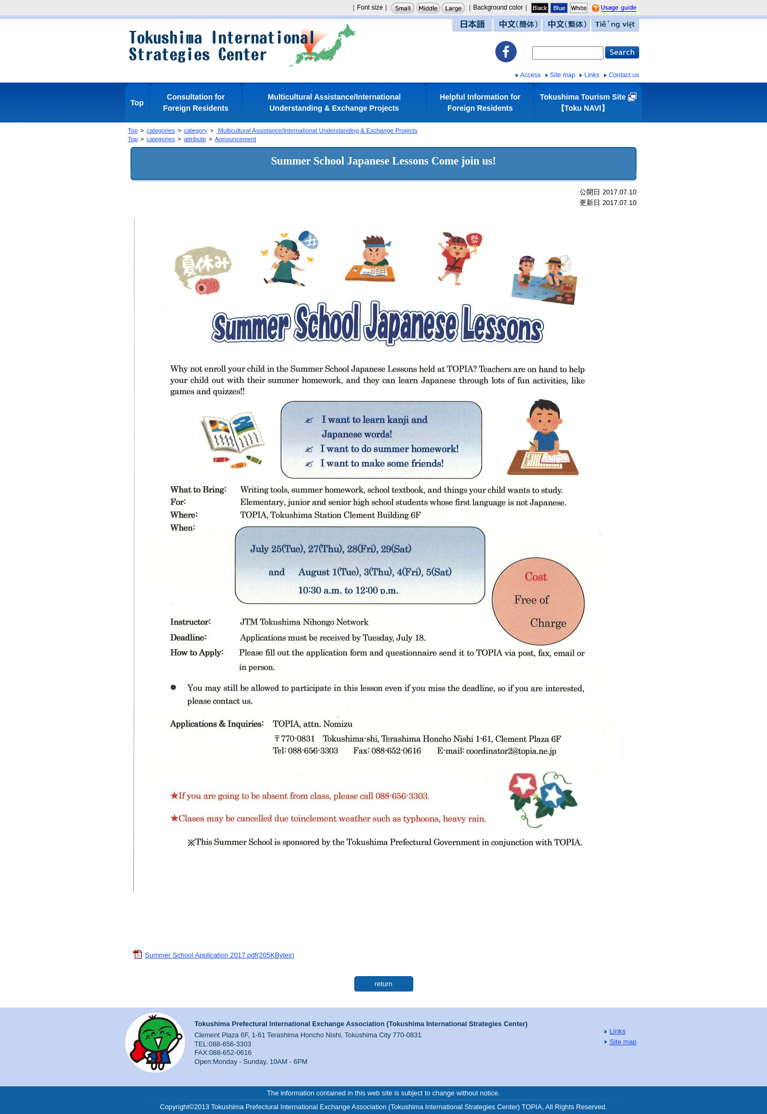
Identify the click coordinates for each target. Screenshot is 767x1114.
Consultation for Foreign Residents (196, 102)
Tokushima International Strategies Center (242, 45)
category (195, 130)
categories (160, 130)
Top (137, 103)
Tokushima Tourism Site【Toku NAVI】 (582, 102)
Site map (562, 75)
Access (530, 75)
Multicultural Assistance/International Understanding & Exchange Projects (334, 102)
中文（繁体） (566, 24)
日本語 (472, 24)
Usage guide (629, 8)
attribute (195, 139)
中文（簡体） (517, 24)
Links (591, 75)
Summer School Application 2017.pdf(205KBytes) (219, 955)
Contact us (624, 75)
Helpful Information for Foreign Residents (480, 102)
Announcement (235, 139)
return (383, 984)
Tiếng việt (615, 24)
